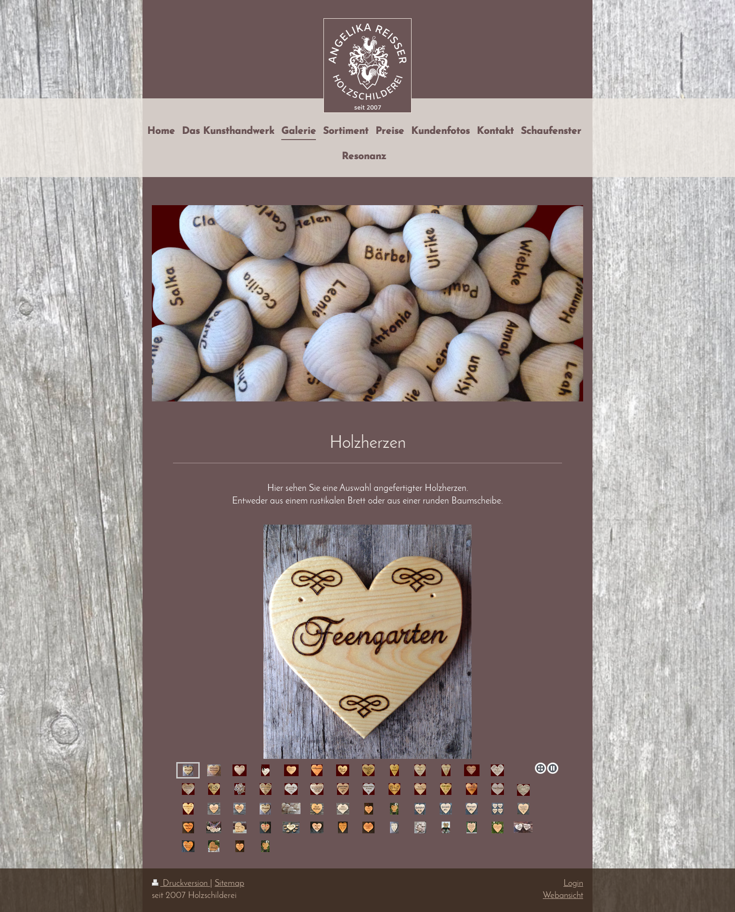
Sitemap (229, 883)
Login (573, 883)
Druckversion (181, 883)
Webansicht (563, 895)
